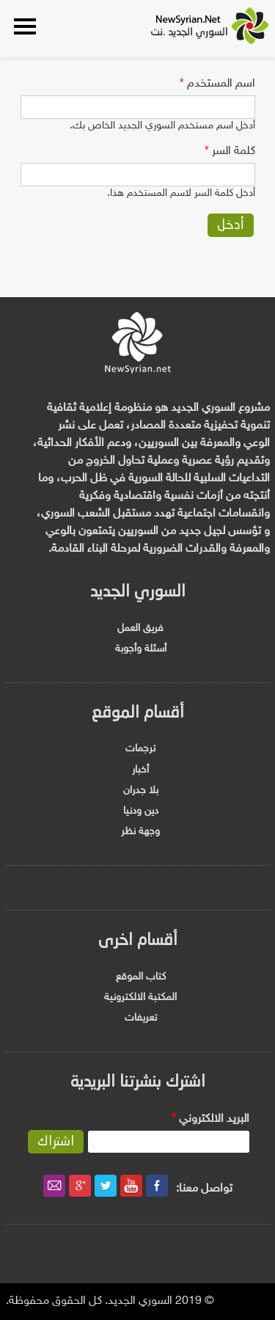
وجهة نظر (140, 831)
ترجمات (140, 749)
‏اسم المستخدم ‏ (217, 84)
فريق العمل (140, 628)
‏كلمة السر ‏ (230, 151)
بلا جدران (140, 790)
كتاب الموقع (141, 977)
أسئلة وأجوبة (140, 649)
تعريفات (141, 1018)
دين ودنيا (140, 811)
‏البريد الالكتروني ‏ (210, 1119)
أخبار (140, 770)
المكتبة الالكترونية (140, 997)
